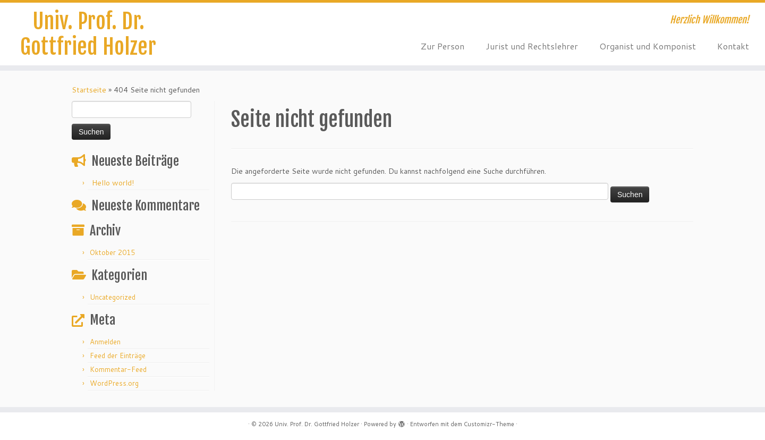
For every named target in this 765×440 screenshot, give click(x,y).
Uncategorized (112, 297)
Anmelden (105, 341)
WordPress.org (114, 383)
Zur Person (442, 46)
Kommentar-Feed (118, 369)
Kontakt (733, 46)
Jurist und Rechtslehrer (532, 46)
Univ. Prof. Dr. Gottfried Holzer (88, 34)
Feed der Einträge (118, 355)
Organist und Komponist (647, 46)
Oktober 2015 (112, 252)
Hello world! (113, 182)
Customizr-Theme (489, 424)
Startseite (89, 89)
